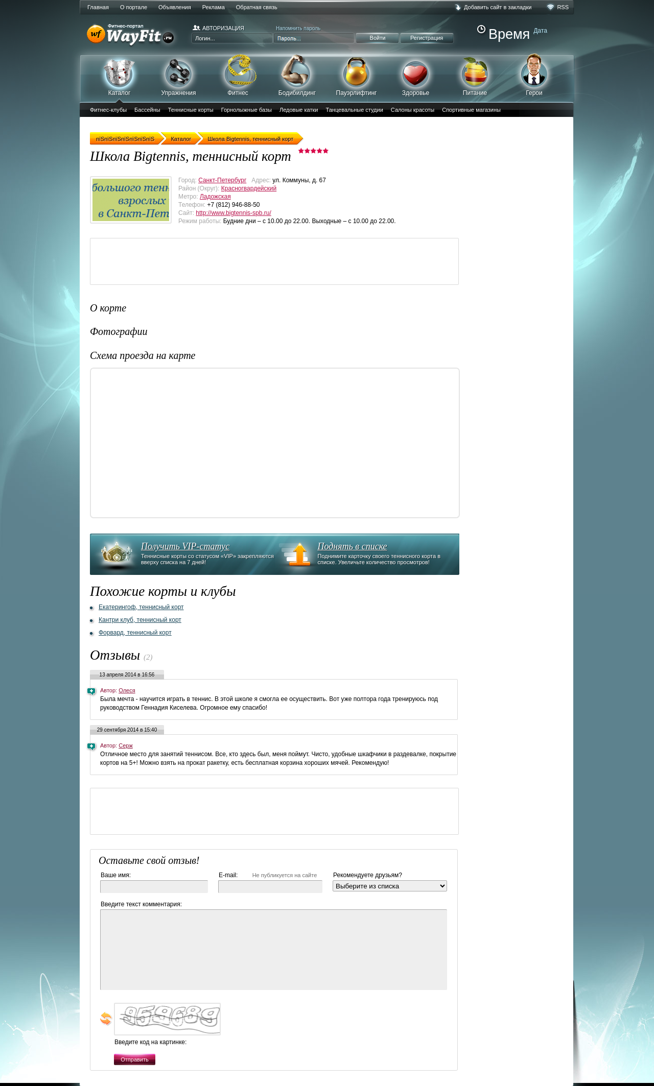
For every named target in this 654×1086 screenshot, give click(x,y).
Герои (534, 74)
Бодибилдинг (297, 75)
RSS (563, 7)
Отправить (135, 1059)
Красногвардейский (248, 188)
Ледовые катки (298, 110)
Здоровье (415, 75)
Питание (475, 75)
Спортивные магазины (471, 110)
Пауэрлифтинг (356, 75)
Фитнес (238, 75)
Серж (126, 745)
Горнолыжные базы (246, 110)
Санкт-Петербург (222, 180)
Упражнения (178, 75)
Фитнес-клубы (108, 110)
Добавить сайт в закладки (497, 7)
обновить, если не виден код (106, 1018)
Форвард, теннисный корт (135, 632)
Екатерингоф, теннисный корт (141, 607)
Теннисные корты (191, 110)
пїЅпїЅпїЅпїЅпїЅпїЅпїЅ (125, 139)
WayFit (133, 35)
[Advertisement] (276, 261)
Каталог (119, 78)
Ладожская (215, 196)
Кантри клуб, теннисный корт (140, 619)
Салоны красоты (412, 110)
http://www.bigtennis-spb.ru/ (233, 212)
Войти (378, 38)
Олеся (127, 690)
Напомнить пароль (298, 28)
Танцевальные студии (354, 110)
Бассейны (147, 110)
